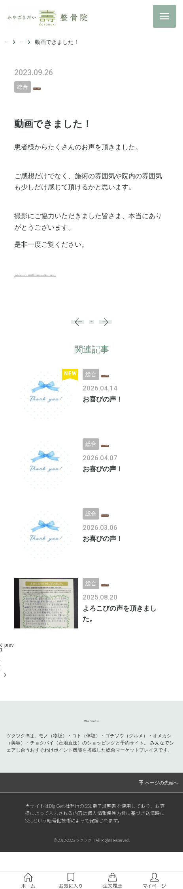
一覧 (91, 341)
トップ (13, 42)
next (6, 701)
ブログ (41, 42)
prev (6, 672)
